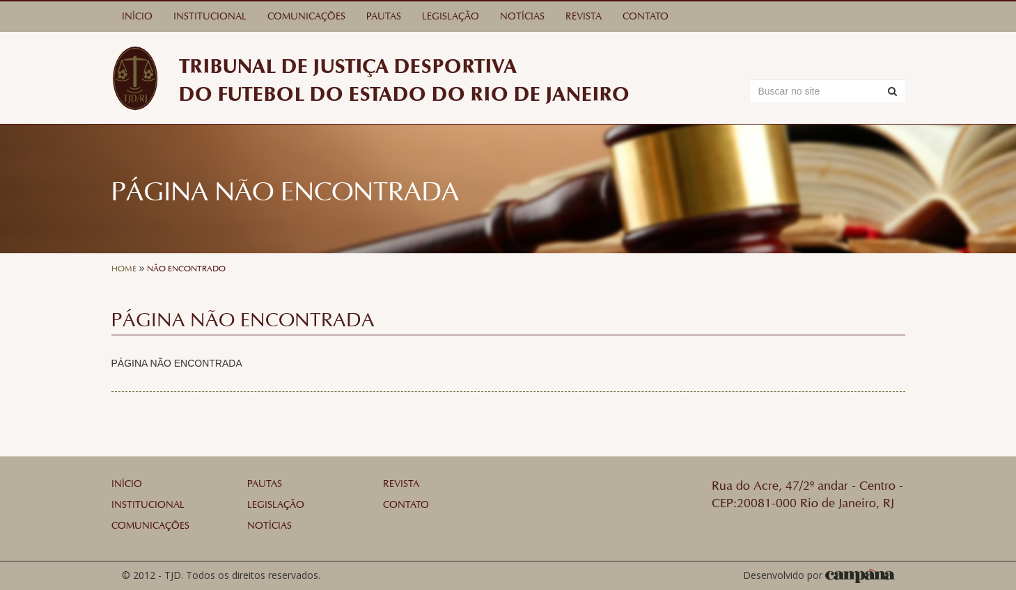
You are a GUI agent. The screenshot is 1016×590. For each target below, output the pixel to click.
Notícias (522, 16)
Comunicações (306, 16)
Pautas (383, 16)
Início (137, 16)
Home (123, 268)
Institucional (210, 16)
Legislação (450, 16)
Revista (583, 16)
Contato (646, 16)
